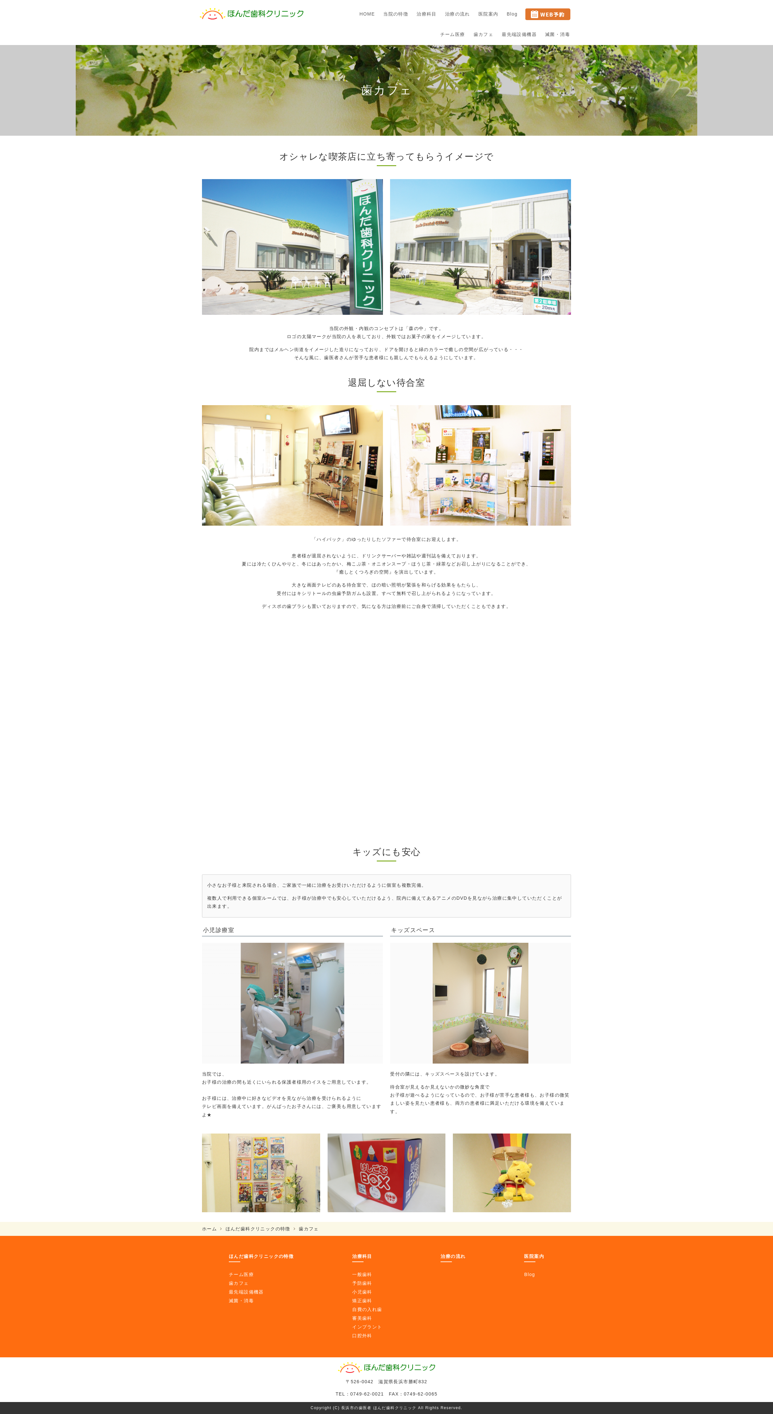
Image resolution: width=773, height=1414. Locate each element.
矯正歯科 (362, 1300)
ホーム (209, 1228)
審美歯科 (362, 1318)
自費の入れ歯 (367, 1309)
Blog (512, 14)
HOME (367, 14)
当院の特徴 (395, 14)
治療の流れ (457, 14)
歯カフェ (484, 34)
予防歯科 (362, 1283)
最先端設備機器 (519, 34)
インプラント (367, 1326)
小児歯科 (362, 1291)
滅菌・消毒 (557, 34)
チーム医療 (452, 34)
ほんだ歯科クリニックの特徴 (258, 1228)
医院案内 (488, 14)
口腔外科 (362, 1335)
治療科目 (427, 14)
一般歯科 (362, 1274)
